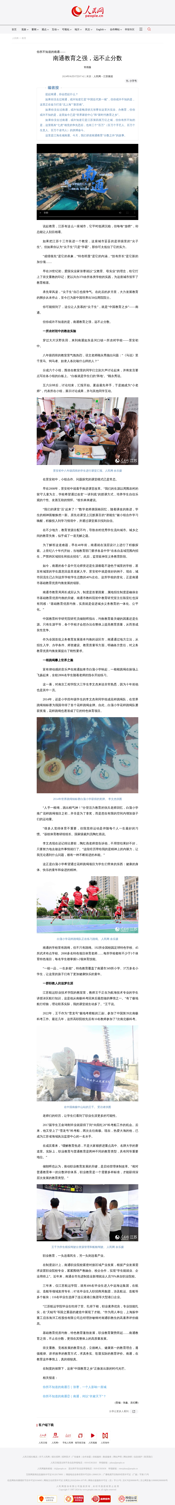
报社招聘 (56, 1457)
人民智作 (105, 1437)
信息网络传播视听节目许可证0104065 (24, 1480)
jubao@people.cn (117, 1463)
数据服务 (107, 1457)
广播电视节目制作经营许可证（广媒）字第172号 (126, 1474)
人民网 (15, 38)
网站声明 (117, 1457)
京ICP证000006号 (131, 1480)
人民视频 (92, 1437)
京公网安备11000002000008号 (154, 1480)
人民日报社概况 (29, 1457)
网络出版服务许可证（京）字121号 (104, 1480)
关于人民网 (44, 1457)
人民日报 (43, 1437)
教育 (24, 38)
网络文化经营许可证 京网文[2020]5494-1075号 (65, 1480)
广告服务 (76, 1457)
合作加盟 (86, 1457)
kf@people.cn (60, 1468)
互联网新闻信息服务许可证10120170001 (44, 1474)
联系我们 (148, 1457)
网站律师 (127, 1457)
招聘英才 (66, 1457)
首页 (14, 29)
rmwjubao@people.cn (128, 1468)
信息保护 (138, 1457)
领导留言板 (80, 1437)
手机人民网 (67, 1437)
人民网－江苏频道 (103, 76)
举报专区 (130, 29)
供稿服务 (97, 1457)
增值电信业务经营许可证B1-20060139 (83, 1474)
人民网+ (55, 1437)
